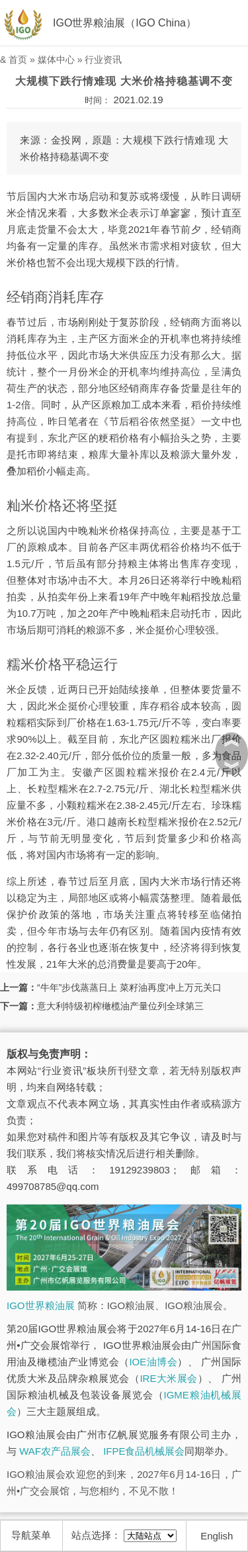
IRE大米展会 (168, 1378)
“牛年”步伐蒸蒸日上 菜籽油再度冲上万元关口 (129, 987)
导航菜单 (31, 1535)
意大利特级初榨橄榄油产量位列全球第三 (120, 1006)
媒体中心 (56, 59)
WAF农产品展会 (55, 1451)
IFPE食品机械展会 (144, 1451)
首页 (18, 59)
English (216, 1535)
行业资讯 (103, 59)
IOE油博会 (153, 1361)
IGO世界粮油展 (41, 1305)
